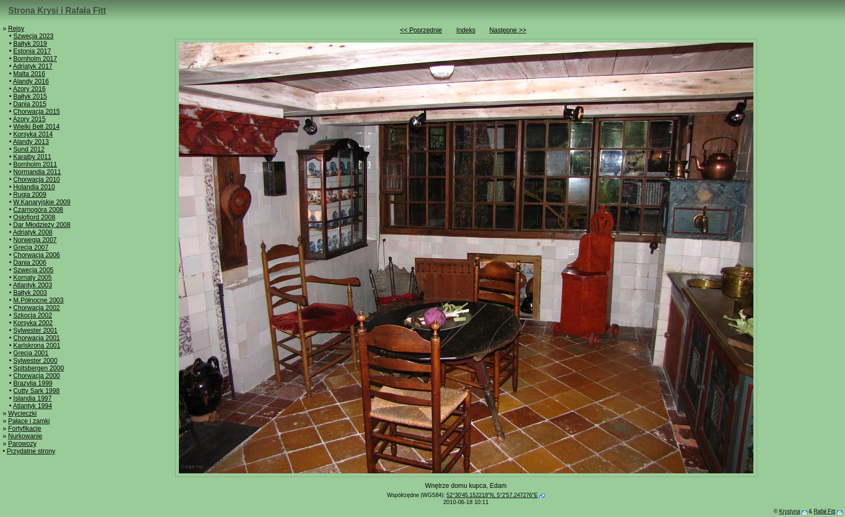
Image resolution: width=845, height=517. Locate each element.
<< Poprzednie (421, 30)
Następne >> (508, 30)
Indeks (465, 30)
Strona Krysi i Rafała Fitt (57, 10)
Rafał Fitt (824, 511)
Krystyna (789, 511)
